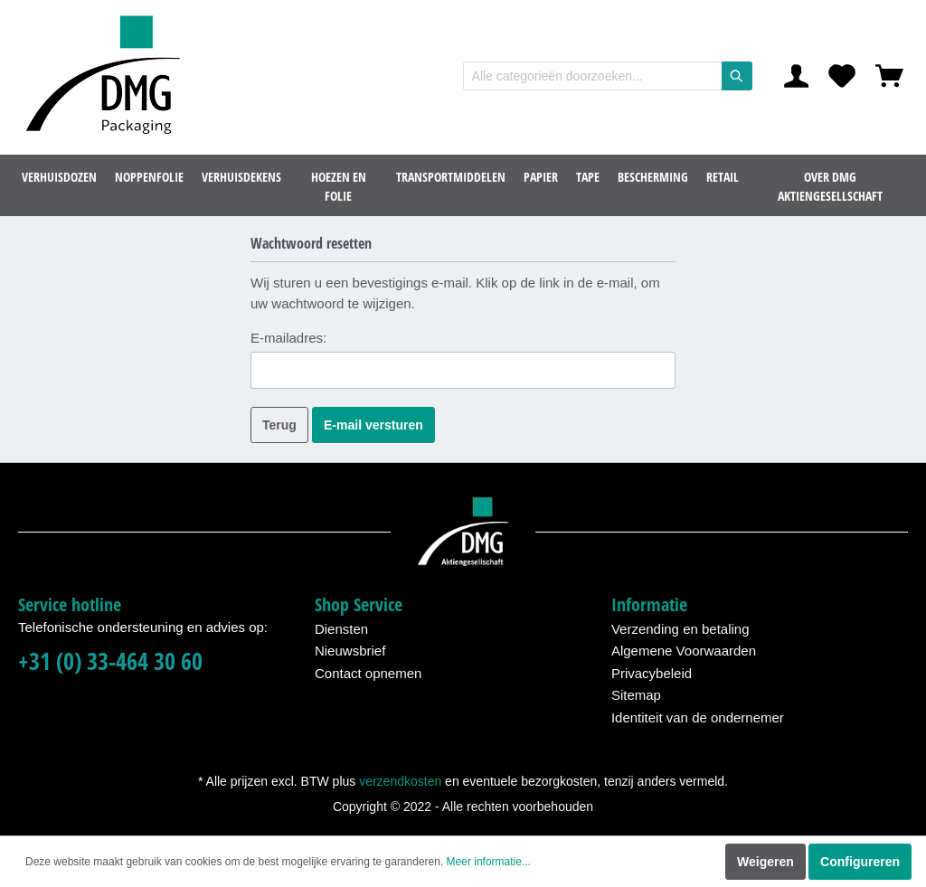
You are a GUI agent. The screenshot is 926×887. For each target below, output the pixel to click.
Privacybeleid (651, 673)
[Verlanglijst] (841, 76)
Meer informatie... (489, 861)
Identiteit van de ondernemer (697, 717)
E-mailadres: (288, 337)
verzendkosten (400, 781)
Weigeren (765, 861)
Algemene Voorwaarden (683, 650)
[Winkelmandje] (889, 76)
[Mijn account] (796, 76)
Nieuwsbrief (350, 650)
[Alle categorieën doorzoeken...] (593, 75)
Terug (279, 425)
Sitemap (636, 695)
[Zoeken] (737, 75)
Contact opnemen (368, 673)
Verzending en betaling (680, 629)
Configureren (860, 861)
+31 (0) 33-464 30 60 (110, 661)
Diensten (341, 629)
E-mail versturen (373, 425)
